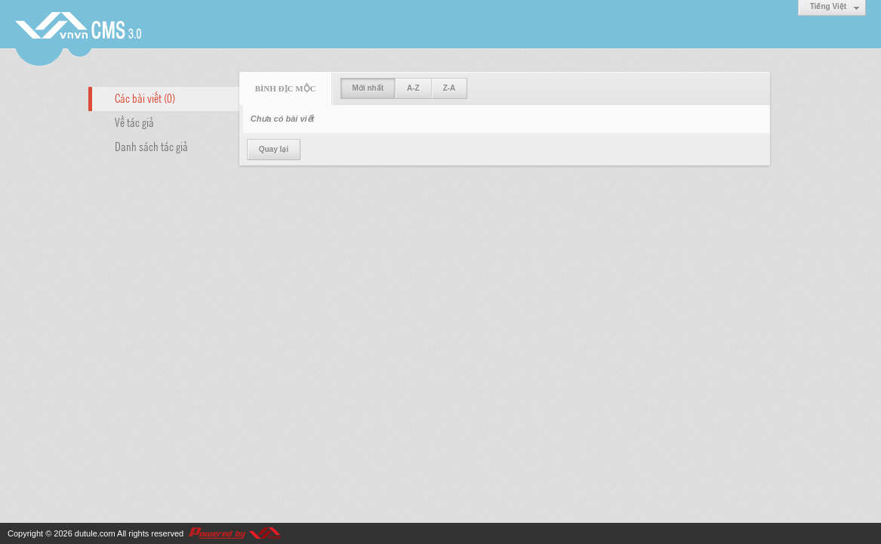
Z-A (449, 88)
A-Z (413, 88)
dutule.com (95, 533)
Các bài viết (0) (145, 97)
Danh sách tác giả (151, 146)
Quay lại (273, 149)
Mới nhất (368, 88)
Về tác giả (134, 121)
